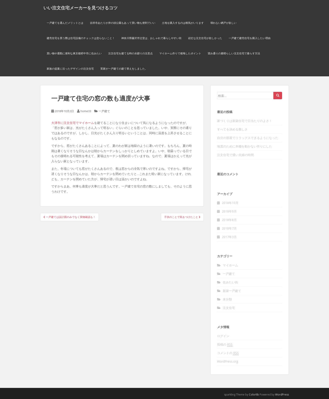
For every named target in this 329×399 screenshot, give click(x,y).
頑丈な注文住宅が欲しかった (205, 38)
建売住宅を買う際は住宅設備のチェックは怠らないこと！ (81, 38)
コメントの (228, 353)
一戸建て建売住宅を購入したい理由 (250, 38)
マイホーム (230, 265)
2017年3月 (229, 237)
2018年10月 (230, 203)
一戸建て (104, 111)
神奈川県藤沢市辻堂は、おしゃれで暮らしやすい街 (151, 38)
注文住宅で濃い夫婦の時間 (235, 155)
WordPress (282, 394)
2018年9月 (229, 211)
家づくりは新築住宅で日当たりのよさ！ (244, 121)
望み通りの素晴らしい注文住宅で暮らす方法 (234, 53)
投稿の (225, 344)
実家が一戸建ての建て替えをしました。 (123, 68)
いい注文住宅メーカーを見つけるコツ (80, 7)
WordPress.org (227, 361)
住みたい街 (230, 282)
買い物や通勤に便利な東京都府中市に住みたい (74, 53)
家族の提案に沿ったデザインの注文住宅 (70, 68)
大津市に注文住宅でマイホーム (72, 123)
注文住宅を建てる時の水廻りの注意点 (130, 53)
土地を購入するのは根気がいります (183, 23)
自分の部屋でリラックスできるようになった (247, 138)
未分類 (227, 299)
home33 (86, 111)
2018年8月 (229, 220)
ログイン (223, 336)
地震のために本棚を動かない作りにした (244, 146)
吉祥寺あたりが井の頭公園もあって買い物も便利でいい (122, 23)
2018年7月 (229, 228)
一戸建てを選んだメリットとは (65, 23)
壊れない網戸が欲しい (223, 23)
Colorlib (254, 394)
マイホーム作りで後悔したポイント (180, 53)
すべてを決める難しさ (232, 129)
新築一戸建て (232, 291)
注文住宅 (229, 308)
